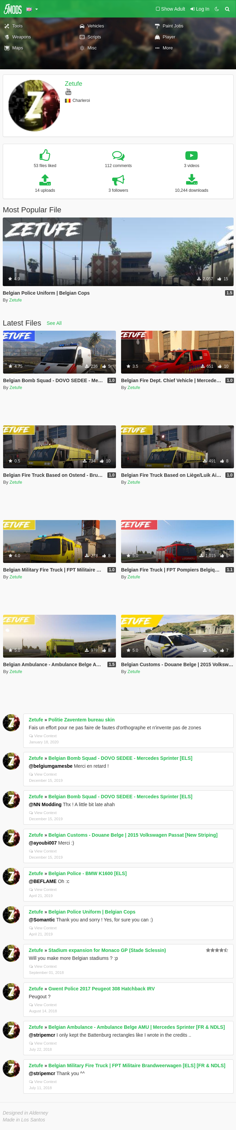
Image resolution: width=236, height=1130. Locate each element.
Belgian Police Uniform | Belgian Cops (92, 912)
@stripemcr (42, 1035)
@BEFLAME (42, 881)
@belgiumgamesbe (51, 766)
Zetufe (73, 83)
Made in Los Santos (24, 1119)
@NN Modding (45, 804)
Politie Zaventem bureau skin (82, 719)
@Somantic (42, 919)
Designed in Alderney (25, 1113)
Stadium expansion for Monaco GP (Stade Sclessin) (107, 950)
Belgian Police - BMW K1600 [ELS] (88, 873)
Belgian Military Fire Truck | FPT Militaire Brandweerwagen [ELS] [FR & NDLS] (137, 1065)
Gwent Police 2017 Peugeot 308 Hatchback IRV (102, 988)
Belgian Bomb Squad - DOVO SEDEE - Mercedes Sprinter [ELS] (121, 758)
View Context (43, 736)
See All (54, 323)
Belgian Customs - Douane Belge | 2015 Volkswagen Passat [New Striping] (133, 835)
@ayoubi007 (43, 843)
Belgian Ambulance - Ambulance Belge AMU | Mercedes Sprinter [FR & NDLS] (137, 1027)
